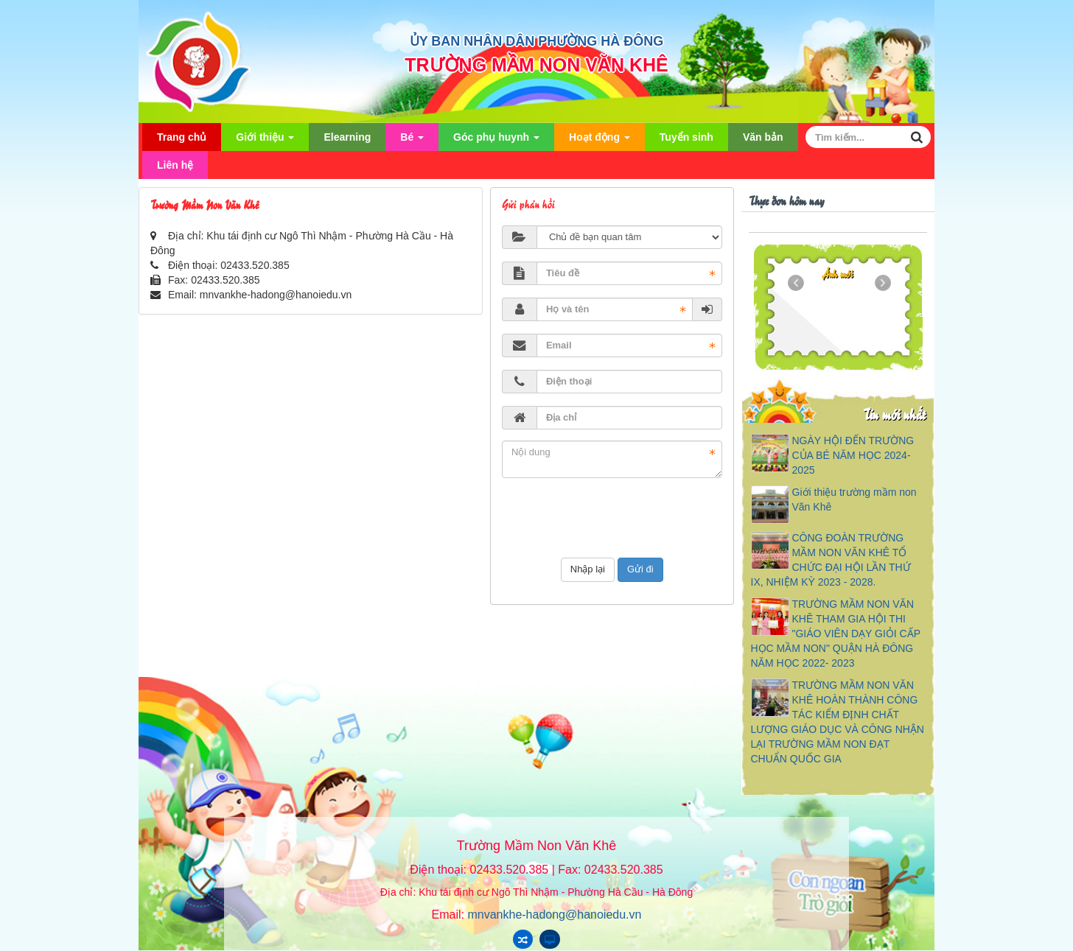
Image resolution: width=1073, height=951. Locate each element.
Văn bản (763, 137)
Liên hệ (175, 165)
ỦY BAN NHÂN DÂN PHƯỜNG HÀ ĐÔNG (537, 41)
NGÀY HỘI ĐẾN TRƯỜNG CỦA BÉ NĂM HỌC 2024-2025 (853, 455)
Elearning (347, 137)
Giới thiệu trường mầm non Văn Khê (854, 499)
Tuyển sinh (686, 137)
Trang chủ (181, 137)
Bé (412, 141)
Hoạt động (599, 141)
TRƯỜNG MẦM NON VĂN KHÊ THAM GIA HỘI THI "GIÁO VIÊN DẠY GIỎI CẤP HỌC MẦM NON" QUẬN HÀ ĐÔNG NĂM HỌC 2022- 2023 (835, 633)
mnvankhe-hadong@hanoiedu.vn (276, 295)
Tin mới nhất (894, 413)
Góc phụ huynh (496, 141)
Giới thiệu (265, 141)
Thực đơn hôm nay (786, 200)
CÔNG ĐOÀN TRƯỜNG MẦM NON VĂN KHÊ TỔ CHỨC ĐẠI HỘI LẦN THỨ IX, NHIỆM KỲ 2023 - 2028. (831, 560)
